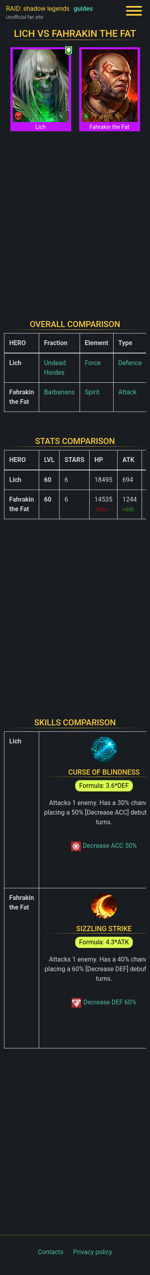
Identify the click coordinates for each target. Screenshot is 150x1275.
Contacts (51, 1252)
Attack (127, 392)
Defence (130, 363)
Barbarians (59, 392)
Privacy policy (92, 1252)
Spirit (92, 392)
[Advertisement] (75, 220)
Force (93, 363)
